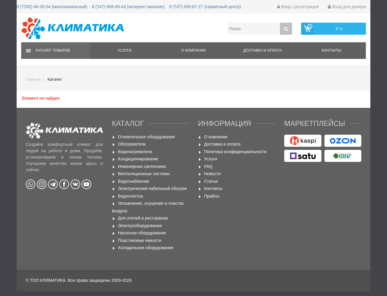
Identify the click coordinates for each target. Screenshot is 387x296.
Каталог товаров (53, 50)
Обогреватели (132, 144)
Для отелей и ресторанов (143, 218)
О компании (193, 50)
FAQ (208, 166)
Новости (212, 173)
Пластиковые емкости (139, 240)
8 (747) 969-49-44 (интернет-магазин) (128, 6)
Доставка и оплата (262, 50)
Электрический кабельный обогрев (152, 188)
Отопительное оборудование (146, 136)
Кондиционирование (138, 158)
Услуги (125, 50)
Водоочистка (130, 196)
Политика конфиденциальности (235, 151)
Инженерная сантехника (142, 166)
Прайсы (212, 196)
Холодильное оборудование (145, 247)
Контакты (331, 50)
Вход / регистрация (298, 6)
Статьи (211, 181)
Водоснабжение (133, 181)
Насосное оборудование (142, 232)
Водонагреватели (135, 151)
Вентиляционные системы (144, 173)
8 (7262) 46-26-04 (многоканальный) (52, 6)
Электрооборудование (140, 225)
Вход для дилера (347, 6)
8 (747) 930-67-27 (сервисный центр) (205, 6)
